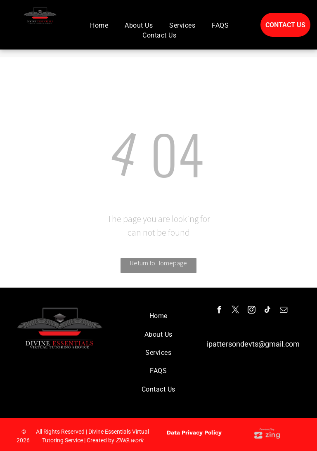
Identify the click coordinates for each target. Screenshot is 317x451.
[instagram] (252, 311)
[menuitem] (99, 26)
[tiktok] (268, 311)
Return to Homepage (158, 263)
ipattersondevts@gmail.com (253, 344)
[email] (284, 311)
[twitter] (235, 311)
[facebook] (219, 311)
